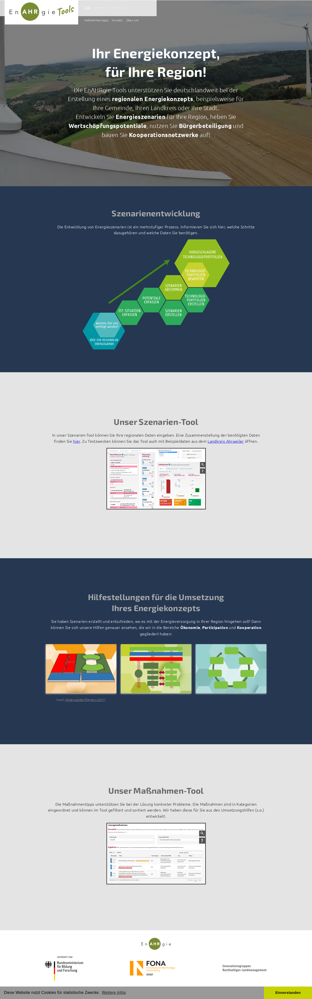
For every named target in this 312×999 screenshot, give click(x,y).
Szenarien (185, 8)
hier (76, 441)
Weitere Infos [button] (114, 992)
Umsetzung (205, 8)
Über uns (272, 8)
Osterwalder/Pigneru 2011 (85, 699)
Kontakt (255, 8)
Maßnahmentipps (231, 8)
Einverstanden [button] (287, 993)
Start (170, 8)
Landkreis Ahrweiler (226, 441)
